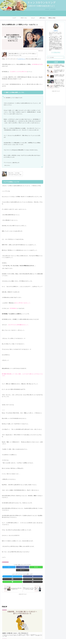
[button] (33, 567)
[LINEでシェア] (26, 567)
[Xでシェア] (12, 567)
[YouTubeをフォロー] (24, 573)
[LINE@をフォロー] (26, 573)
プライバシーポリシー (39, 634)
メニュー (27, 634)
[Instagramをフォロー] (21, 573)
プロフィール (22, 634)
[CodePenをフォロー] (29, 573)
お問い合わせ (32, 634)
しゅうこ (56, 30)
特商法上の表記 (46, 634)
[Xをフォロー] (16, 573)
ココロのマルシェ (21, 58)
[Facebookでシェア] (19, 567)
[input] (56, 57)
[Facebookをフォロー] (19, 573)
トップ (18, 634)
